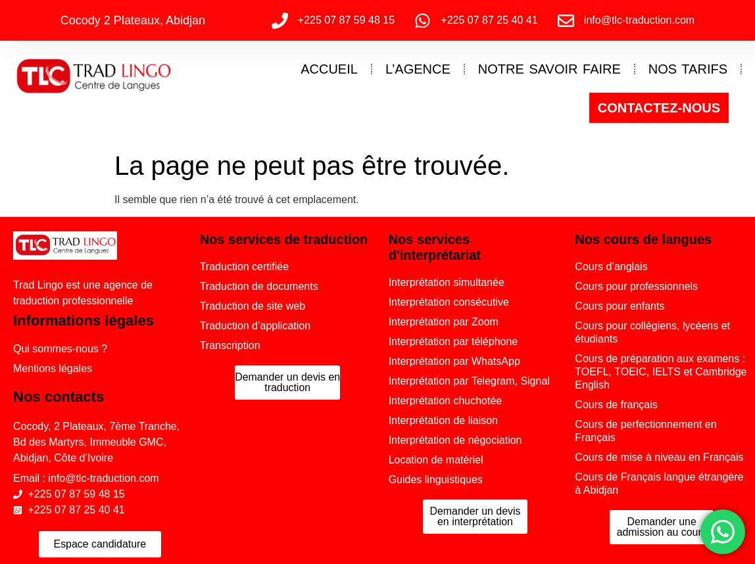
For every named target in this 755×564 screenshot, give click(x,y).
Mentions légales (52, 368)
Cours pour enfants (619, 306)
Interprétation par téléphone (453, 341)
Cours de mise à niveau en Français (659, 457)
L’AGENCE (418, 69)
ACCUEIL (329, 69)
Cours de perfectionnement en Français (645, 431)
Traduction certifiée (244, 266)
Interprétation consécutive (449, 302)
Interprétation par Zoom (444, 321)
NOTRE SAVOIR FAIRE (549, 69)
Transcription (230, 345)
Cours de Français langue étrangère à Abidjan (659, 483)
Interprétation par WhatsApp (454, 361)
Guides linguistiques (436, 479)
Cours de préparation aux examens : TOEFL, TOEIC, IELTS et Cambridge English (660, 371)
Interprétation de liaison (443, 420)
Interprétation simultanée (446, 282)
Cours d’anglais (611, 266)
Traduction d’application (255, 325)
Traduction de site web (252, 306)
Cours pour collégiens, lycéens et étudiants (652, 332)
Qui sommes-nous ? (60, 348)
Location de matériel (436, 459)
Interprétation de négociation (455, 440)
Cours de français (616, 404)
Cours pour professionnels (636, 286)
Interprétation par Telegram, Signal (469, 381)
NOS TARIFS (687, 69)
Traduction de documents (259, 286)
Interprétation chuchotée (445, 400)
